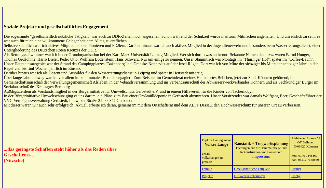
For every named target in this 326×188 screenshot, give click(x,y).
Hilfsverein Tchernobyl (249, 172)
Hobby (295, 172)
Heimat (296, 165)
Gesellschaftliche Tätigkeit (251, 165)
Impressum (261, 152)
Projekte (207, 172)
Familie (207, 165)
